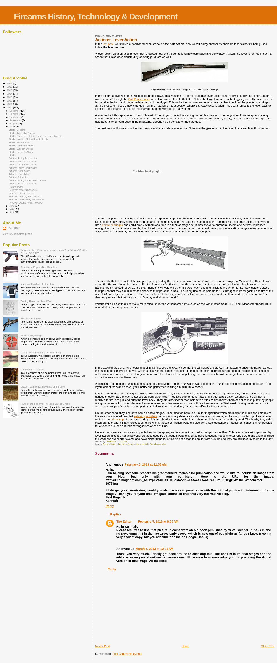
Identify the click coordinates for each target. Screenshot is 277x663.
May (12, 209)
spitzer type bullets (145, 416)
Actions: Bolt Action (18, 177)
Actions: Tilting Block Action (23, 164)
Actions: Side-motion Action (23, 161)
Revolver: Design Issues (21, 193)
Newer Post (102, 646)
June (12, 206)
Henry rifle (115, 444)
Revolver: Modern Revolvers (23, 190)
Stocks (12, 155)
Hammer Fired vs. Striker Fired (38, 284)
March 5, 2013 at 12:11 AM (154, 548)
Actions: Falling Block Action (23, 168)
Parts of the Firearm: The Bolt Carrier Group (45, 403)
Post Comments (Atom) (127, 653)
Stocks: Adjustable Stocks (22, 133)
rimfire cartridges (112, 225)
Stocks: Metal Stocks (19, 142)
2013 (10, 97)
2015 (10, 90)
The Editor (124, 521)
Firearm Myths (16, 187)
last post (108, 44)
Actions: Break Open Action (23, 183)
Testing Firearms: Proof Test (36, 301)
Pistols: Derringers (31, 318)
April (12, 212)
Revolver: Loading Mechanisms (25, 196)
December (15, 111)
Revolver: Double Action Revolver (26, 202)
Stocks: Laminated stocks (22, 145)
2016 (10, 86)
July (12, 126)
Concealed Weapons (32, 369)
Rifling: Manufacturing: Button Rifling (41, 352)
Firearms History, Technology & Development (95, 16)
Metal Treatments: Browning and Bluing (43, 386)
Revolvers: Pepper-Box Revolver (39, 267)
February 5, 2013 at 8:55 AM (158, 521)
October (14, 117)
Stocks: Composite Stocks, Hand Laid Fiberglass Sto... (36, 136)
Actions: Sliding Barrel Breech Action (27, 180)
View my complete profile (17, 233)
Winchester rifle (158, 444)
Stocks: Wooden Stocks (21, 149)
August (14, 123)
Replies (115, 514)
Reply (109, 506)
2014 (10, 93)
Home (185, 646)
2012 (10, 100)
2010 (10, 107)
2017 (10, 83)
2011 (10, 104)
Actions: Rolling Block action (23, 158)
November (15, 114)
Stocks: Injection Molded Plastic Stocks (28, 139)
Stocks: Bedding (17, 130)
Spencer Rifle (142, 444)
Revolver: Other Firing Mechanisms (27, 199)
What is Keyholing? (31, 335)
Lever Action (128, 444)
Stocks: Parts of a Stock (21, 152)
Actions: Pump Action (19, 171)
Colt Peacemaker (139, 99)
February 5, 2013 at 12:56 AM (146, 464)
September (16, 120)
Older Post (267, 646)
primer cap (117, 419)
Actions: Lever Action (19, 174)
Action (106, 444)
